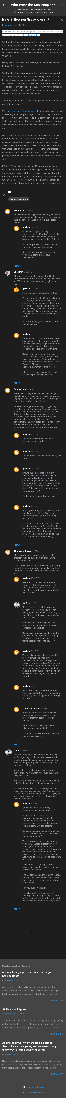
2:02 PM (34, 651)
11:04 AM (35, 451)
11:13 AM (35, 469)
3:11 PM (34, 334)
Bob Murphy (20, 389)
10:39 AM (36, 551)
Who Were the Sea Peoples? (33, 5)
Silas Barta (19, 272)
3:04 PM (34, 227)
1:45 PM (34, 506)
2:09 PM (34, 686)
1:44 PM (34, 803)
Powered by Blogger (33, 1087)
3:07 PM (34, 289)
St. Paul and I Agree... (15, 1009)
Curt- (25, 603)
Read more (57, 1000)
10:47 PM (31, 389)
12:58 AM (35, 434)
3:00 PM (29, 272)
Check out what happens (23, 111)
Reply (17, 266)
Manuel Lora (20, 210)
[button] (62, 20)
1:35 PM (32, 603)
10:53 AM (35, 578)
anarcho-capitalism (18, 199)
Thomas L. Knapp (22, 551)
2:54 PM (31, 210)
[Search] (62, 5)
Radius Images (39, 1092)
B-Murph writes (32, 35)
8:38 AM (44, 708)
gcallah (26, 227)
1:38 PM (23, 750)
